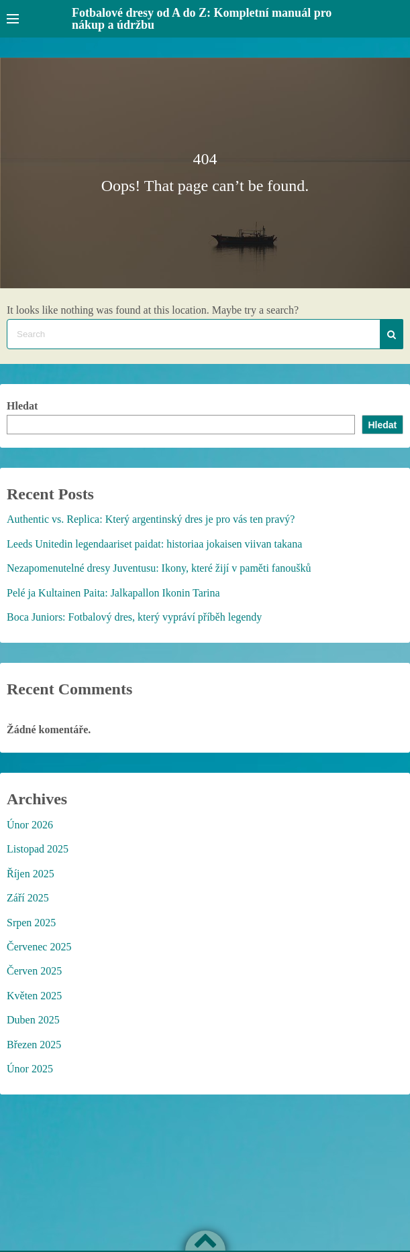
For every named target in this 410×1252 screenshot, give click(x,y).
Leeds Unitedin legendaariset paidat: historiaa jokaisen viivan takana (154, 544)
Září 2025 (28, 897)
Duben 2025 (33, 1019)
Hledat (22, 406)
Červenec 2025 (39, 946)
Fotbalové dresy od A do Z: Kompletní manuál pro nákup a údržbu (201, 19)
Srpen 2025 (31, 922)
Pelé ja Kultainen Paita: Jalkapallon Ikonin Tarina (113, 593)
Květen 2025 (34, 995)
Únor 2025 (30, 1068)
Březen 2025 (34, 1044)
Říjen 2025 (30, 873)
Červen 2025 (34, 971)
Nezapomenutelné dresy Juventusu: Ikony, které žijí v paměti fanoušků (159, 568)
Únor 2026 (30, 824)
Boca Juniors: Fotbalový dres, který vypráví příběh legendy (134, 617)
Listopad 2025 (37, 849)
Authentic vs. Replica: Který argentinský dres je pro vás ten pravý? (151, 519)
